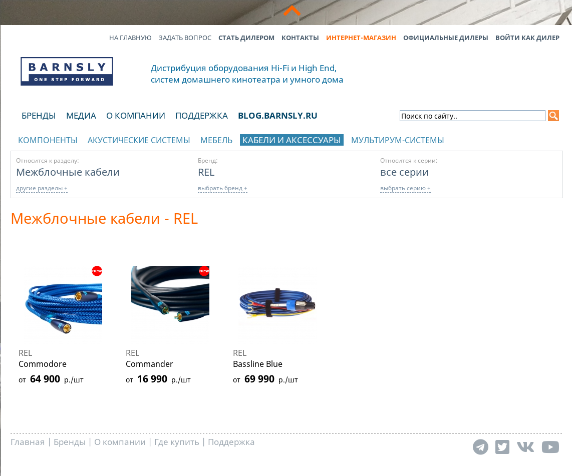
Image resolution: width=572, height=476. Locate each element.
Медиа (81, 115)
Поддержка (201, 115)
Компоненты (48, 140)
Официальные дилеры (445, 37)
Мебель (216, 140)
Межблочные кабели (68, 172)
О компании (135, 115)
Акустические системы (139, 140)
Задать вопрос (185, 37)
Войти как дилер (527, 37)
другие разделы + (42, 188)
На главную (130, 37)
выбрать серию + (405, 188)
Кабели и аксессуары (291, 140)
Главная (28, 441)
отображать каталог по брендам (499, 138)
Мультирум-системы (397, 140)
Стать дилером (246, 37)
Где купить (176, 441)
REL (206, 172)
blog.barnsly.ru (278, 115)
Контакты (300, 37)
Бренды (39, 115)
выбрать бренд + (222, 188)
